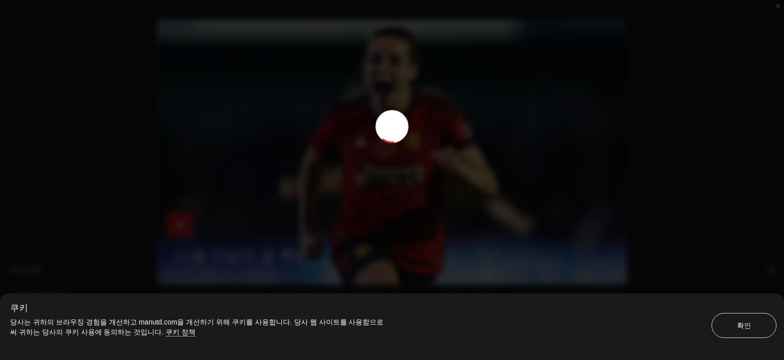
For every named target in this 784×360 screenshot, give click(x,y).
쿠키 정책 (181, 332)
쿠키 (19, 308)
